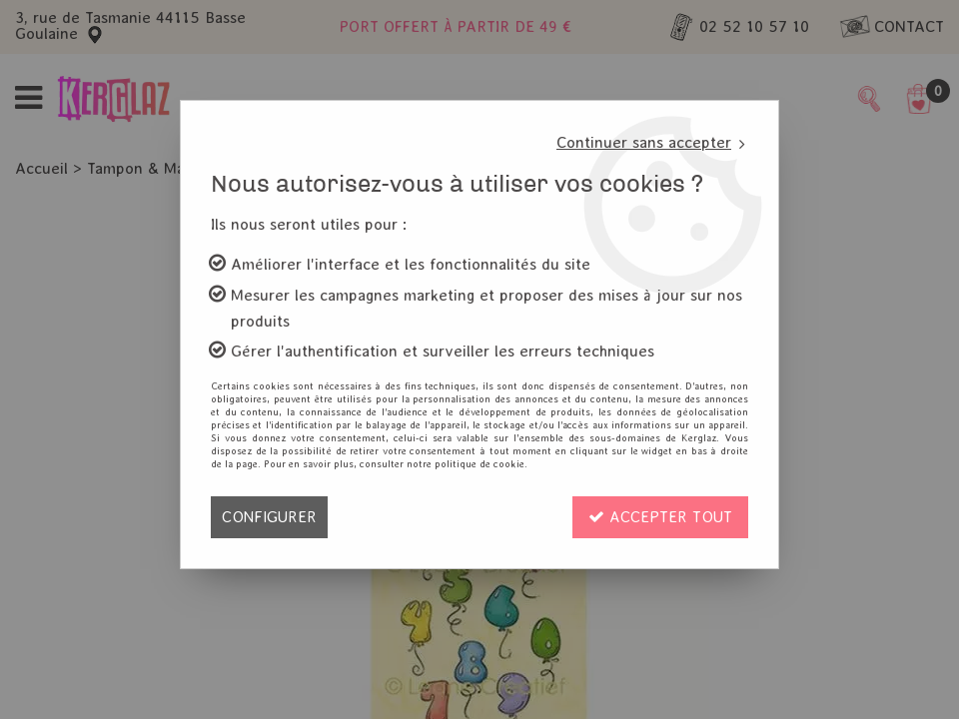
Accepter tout (660, 516)
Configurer (269, 516)
